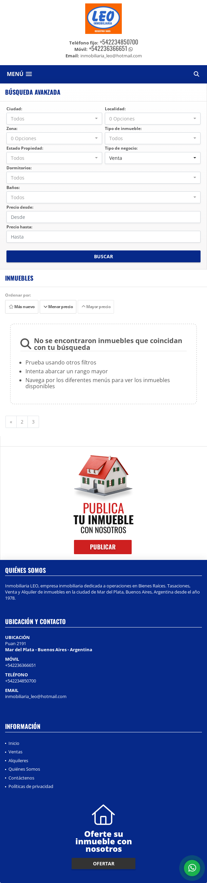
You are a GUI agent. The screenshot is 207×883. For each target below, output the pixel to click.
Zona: (11, 128)
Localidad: (115, 109)
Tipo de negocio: (121, 148)
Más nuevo (22, 306)
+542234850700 (119, 41)
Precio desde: (19, 207)
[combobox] (54, 119)
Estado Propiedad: (24, 148)
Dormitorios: (19, 168)
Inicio (13, 743)
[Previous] (11, 422)
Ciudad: (14, 109)
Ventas (15, 752)
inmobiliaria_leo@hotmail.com (36, 696)
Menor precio (58, 306)
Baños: (13, 187)
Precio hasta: (19, 227)
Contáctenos (21, 778)
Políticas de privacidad (30, 786)
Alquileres (18, 760)
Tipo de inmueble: (123, 128)
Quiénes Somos (24, 769)
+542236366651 (108, 48)
